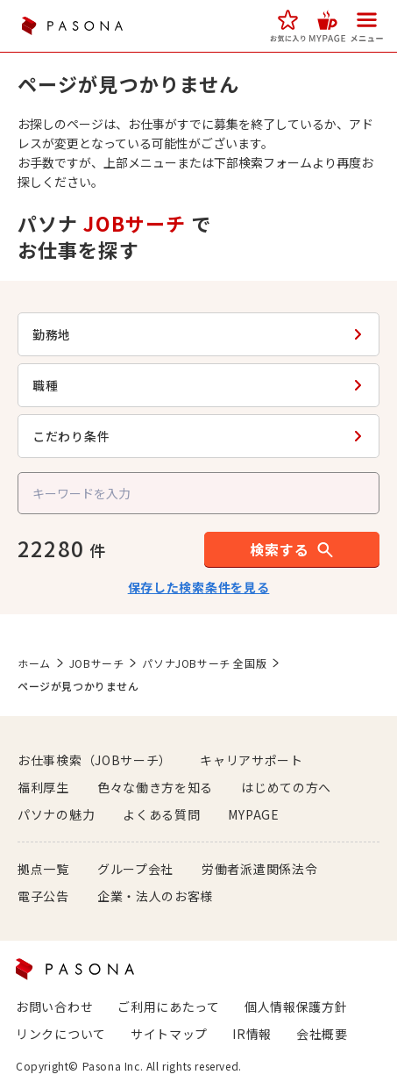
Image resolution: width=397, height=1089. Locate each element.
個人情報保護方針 (296, 1006)
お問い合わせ (54, 1006)
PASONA (72, 26)
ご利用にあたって (168, 1006)
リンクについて (61, 1033)
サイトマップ (169, 1033)
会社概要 (322, 1033)
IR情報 (252, 1033)
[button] (288, 26)
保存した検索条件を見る (199, 587)
